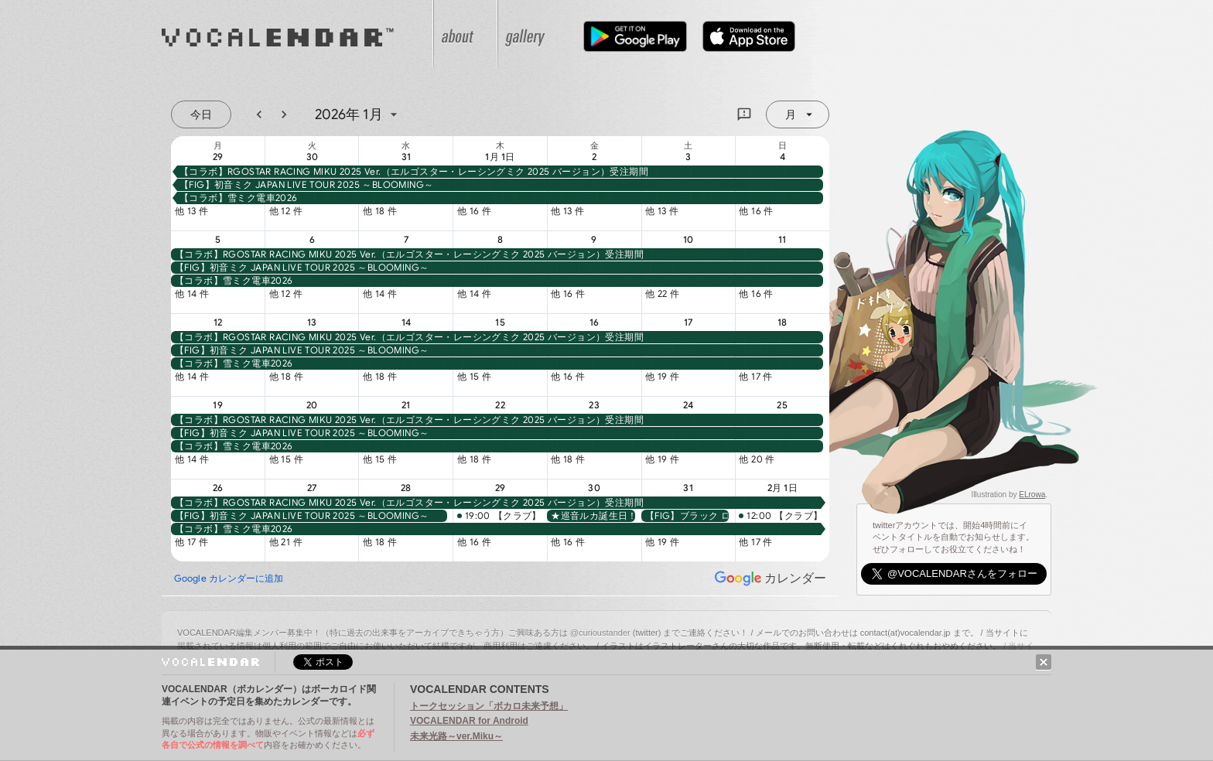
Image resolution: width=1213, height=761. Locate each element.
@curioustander (600, 632)
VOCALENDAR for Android (469, 720)
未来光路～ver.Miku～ (456, 736)
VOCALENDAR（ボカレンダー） (309, 34)
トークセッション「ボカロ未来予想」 (489, 706)
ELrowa (1032, 494)
